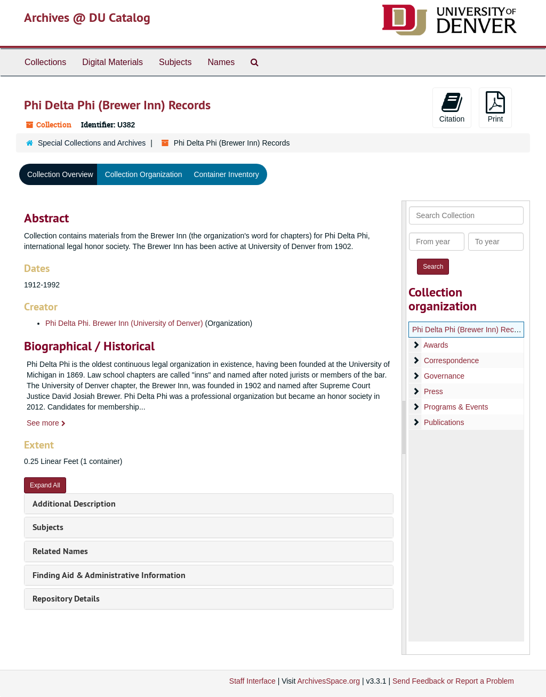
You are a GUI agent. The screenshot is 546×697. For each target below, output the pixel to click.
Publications (444, 422)
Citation (451, 107)
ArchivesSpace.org (328, 681)
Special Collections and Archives (92, 143)
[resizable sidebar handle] (404, 427)
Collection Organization (143, 174)
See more (46, 423)
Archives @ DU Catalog (87, 17)
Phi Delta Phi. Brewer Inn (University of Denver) (124, 323)
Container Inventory (226, 174)
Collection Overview (60, 174)
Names (221, 62)
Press (433, 391)
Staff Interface (252, 681)
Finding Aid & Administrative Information (109, 575)
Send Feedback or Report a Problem (453, 681)
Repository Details (66, 598)
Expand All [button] (45, 485)
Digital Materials (112, 62)
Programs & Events (456, 407)
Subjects (175, 62)
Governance (444, 376)
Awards (435, 345)
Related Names (60, 551)
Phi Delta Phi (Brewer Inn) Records (470, 329)
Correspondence (451, 360)
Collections (45, 62)
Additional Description (74, 503)
